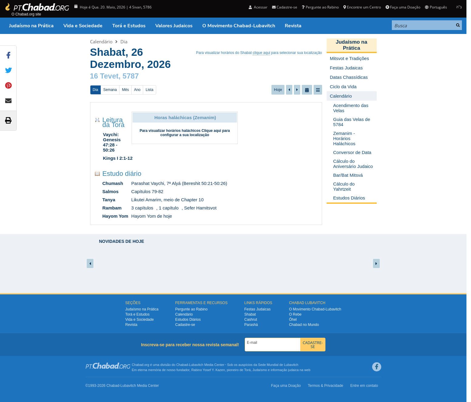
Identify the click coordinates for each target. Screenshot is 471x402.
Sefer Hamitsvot (200, 207)
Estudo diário (122, 173)
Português (436, 7)
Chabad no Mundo (304, 325)
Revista (293, 25)
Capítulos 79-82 (147, 191)
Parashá (251, 325)
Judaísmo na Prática (31, 25)
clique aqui (261, 53)
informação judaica (284, 370)
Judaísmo (260, 370)
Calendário (101, 42)
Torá (247, 370)
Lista (149, 90)
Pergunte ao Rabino (320, 7)
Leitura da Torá (114, 122)
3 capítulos (142, 207)
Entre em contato (364, 386)
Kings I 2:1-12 (118, 158)
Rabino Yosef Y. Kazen (208, 370)
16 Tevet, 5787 (114, 76)
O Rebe (295, 314)
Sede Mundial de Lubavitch (278, 365)
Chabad (182, 365)
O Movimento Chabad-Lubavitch (238, 25)
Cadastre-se (284, 7)
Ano (137, 90)
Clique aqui (211, 131)
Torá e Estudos (129, 25)
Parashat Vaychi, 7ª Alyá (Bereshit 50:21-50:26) (179, 183)
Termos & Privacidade (325, 386)
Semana (110, 90)
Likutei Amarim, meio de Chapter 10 (167, 199)
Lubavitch (196, 365)
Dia (123, 42)
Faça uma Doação (402, 7)
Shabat (250, 314)
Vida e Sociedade (83, 25)
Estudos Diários (188, 319)
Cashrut (250, 319)
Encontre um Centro (362, 7)
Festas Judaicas (257, 309)
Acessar (258, 7)
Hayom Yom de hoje (151, 216)
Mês (125, 90)
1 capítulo (169, 207)
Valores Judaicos (174, 25)
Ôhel (293, 319)
